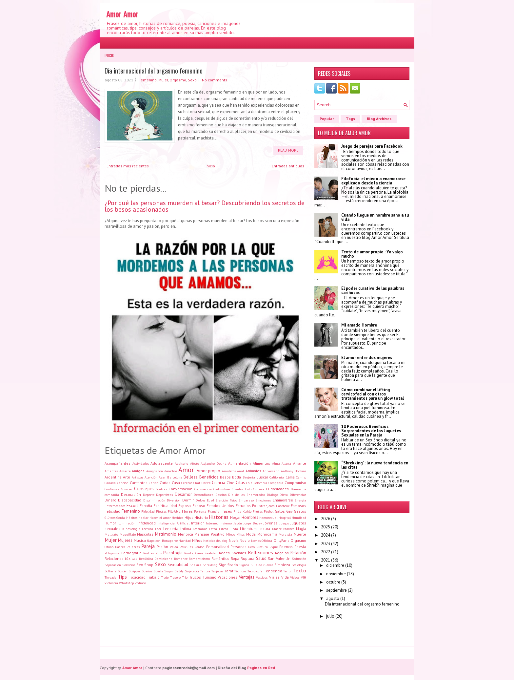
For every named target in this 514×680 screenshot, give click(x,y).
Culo (248, 489)
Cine (230, 482)
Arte (126, 477)
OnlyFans (281, 540)
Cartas (165, 482)
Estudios (243, 505)
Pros (158, 553)
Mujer (163, 79)
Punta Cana (193, 553)
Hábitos (131, 517)
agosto (332, 598)
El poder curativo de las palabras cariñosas (372, 290)
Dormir (188, 500)
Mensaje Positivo (209, 534)
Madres (288, 528)
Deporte (148, 494)
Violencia (111, 583)
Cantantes (139, 482)
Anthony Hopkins (293, 471)
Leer (158, 528)
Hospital (285, 517)
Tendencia (273, 570)
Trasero (175, 577)
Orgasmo (177, 79)
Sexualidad (178, 564)
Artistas (137, 477)
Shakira (195, 565)
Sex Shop (144, 564)
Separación (113, 565)
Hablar (143, 517)
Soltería (110, 571)
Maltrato (111, 534)
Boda (236, 477)
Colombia (260, 482)
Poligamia (112, 553)
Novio (245, 540)
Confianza (112, 489)
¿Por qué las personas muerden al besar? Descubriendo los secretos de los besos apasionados (205, 206)
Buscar (262, 477)
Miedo (230, 534)
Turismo (209, 577)
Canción (122, 482)
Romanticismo (199, 558)
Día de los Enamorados (246, 494)
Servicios (128, 565)
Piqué (273, 546)
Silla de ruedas (261, 565)
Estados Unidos (220, 505)
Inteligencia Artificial (173, 523)
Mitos (240, 534)
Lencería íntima (177, 528)
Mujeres (125, 540)
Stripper (134, 571)
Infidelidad (146, 523)
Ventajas (246, 577)
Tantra (205, 571)
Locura (264, 528)
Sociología (298, 565)
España (146, 505)
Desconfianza (203, 494)
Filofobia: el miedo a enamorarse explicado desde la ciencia (373, 181)
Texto (299, 570)
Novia (234, 540)
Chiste (206, 482)
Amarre (124, 471)
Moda (251, 534)
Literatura (248, 528)
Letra (213, 528)
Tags (350, 118)
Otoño (109, 546)
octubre (333, 582)
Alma (276, 463)
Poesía (300, 546)
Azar (162, 477)
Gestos (300, 511)
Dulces (200, 500)
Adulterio (181, 463)
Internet (212, 523)
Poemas (286, 546)
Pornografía (131, 552)
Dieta (284, 494)
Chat (196, 482)
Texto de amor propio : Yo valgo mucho (372, 254)
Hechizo (177, 517)
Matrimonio (165, 534)
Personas (238, 546)
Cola (249, 482)
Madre (277, 528)
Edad (210, 500)
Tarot (229, 570)
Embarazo (246, 500)
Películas (186, 546)
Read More (288, 150)
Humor (110, 523)
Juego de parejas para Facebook (372, 146)
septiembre (336, 590)
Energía (300, 500)
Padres (120, 546)
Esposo (198, 505)
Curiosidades (277, 488)
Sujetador (192, 571)
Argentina (113, 477)
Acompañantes (117, 463)
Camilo (301, 477)
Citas (240, 482)
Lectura (147, 528)
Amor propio (209, 471)
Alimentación (239, 463)
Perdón (199, 546)
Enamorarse (283, 500)
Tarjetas (217, 571)
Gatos (280, 511)
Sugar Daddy (174, 571)
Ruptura (247, 558)
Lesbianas (200, 528)
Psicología (173, 553)
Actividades (140, 463)
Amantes (111, 471)
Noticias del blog (215, 540)
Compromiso (295, 482)
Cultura (258, 489)
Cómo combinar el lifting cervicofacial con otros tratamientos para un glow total (372, 394)
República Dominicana (155, 558)
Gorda (120, 517)
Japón (238, 523)
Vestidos (261, 577)
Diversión (174, 500)
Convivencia (203, 489)
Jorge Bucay (253, 523)
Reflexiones (260, 552)
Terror (287, 571)
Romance (181, 558)
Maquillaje (128, 534)
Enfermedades (115, 505)
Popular (327, 118)
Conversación (180, 488)
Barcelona (174, 477)
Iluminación (126, 523)
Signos (244, 565)
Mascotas (145, 534)
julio (330, 616)
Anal (240, 471)
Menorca (185, 534)
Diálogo (272, 494)
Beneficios (209, 477)
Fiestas (161, 511)
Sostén (123, 571)
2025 (325, 527)
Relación (298, 553)
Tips (122, 576)
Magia (301, 528)
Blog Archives (379, 118)
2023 (325, 543)
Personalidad (217, 546)
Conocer (126, 489)
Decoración (131, 494)
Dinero (110, 500)
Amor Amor (122, 14)
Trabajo (153, 577)
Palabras (133, 546)
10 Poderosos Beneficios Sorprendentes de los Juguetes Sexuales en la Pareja (371, 431)
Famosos (298, 505)
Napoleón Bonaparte (162, 540)
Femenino (148, 79)
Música (140, 540)
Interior (197, 523)
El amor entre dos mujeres (366, 357)
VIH (303, 577)
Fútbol (268, 511)
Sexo (192, 79)
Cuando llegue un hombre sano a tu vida (375, 217)
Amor (186, 469)
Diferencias (298, 494)
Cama (290, 477)
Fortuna (200, 511)
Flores (187, 511)
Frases (226, 511)
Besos (225, 477)
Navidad (185, 540)
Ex (254, 505)
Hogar (235, 517)
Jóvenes (271, 523)
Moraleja (285, 534)
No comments (214, 79)
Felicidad (112, 511)
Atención (151, 477)
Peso (251, 546)
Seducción (299, 558)
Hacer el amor (160, 517)
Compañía (275, 482)
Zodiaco (140, 583)
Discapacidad (129, 500)
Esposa (184, 505)
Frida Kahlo (242, 511)
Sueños (147, 571)
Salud (261, 558)
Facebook (282, 505)
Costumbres (221, 489)
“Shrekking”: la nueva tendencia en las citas (374, 465)
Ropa (235, 558)
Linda (233, 528)
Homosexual (268, 517)
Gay (289, 511)
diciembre (335, 565)
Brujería (249, 477)
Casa (176, 482)
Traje (164, 577)
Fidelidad (148, 511)
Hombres (250, 517)
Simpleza (282, 564)
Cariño (153, 482)
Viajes (274, 577)
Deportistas (164, 494)
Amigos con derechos (161, 471)
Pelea (174, 546)
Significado (228, 564)
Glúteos (110, 517)
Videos (294, 577)
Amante (299, 463)
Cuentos (237, 489)
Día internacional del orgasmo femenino (154, 70)
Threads (110, 577)
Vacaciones (227, 577)
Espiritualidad (165, 505)
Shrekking (210, 565)
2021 (325, 560)
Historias (218, 517)
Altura (286, 463)
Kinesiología (131, 528)
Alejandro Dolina (214, 463)
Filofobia (174, 511)
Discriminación (154, 500)
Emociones (263, 500)
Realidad (211, 553)
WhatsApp (126, 583)
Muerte (300, 534)
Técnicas (240, 571)
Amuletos (229, 471)
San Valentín (279, 558)
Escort (132, 505)
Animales (253, 470)
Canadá (110, 482)
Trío (185, 577)
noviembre (336, 574)
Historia (201, 517)
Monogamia (267, 534)
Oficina (267, 540)
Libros (223, 528)
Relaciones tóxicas (121, 558)
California (276, 477)
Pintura (262, 546)
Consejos (144, 488)
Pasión (162, 546)
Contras (161, 489)
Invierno (226, 523)
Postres (148, 553)
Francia (213, 511)
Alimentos (261, 463)
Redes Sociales (232, 552)
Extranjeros (265, 505)
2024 (325, 535)
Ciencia (218, 482)
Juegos (284, 523)
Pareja (148, 546)
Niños (197, 540)
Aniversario (271, 471)
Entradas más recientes (128, 165)
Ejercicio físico (226, 500)
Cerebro (186, 482)
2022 (325, 552)
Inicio (109, 55)
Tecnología (255, 571)
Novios (256, 540)
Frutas (258, 511)
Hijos (189, 517)
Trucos (195, 577)
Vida (285, 577)
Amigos (138, 470)
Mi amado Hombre (359, 325)
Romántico (220, 558)
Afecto (194, 463)
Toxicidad (137, 577)
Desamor (183, 494)
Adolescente (161, 463)
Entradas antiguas (288, 165)
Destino (221, 494)
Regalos (282, 552)
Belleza (191, 477)
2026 (325, 518)
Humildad (299, 517)
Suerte (158, 571)
